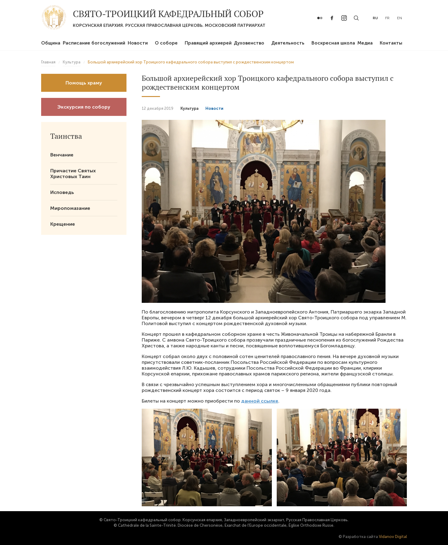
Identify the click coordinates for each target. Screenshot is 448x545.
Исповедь (62, 192)
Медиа (365, 43)
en (399, 18)
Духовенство (249, 43)
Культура (189, 108)
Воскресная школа (333, 43)
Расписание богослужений (94, 43)
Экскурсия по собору (83, 107)
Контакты (391, 43)
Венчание (61, 155)
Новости (138, 43)
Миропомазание (70, 208)
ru (375, 18)
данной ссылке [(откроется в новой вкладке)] (259, 401)
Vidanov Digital (393, 536)
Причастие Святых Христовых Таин (73, 173)
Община (50, 43)
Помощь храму (84, 83)
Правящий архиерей (208, 43)
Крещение (62, 224)
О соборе (166, 43)
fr (387, 18)
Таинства (66, 136)
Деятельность (287, 43)
